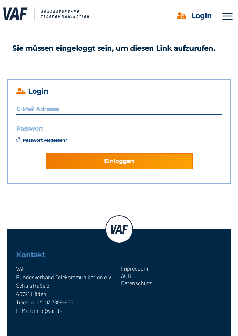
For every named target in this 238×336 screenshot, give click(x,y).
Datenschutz (136, 283)
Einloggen (119, 161)
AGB (126, 275)
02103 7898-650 (55, 302)
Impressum (134, 268)
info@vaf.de (48, 310)
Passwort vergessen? (41, 140)
